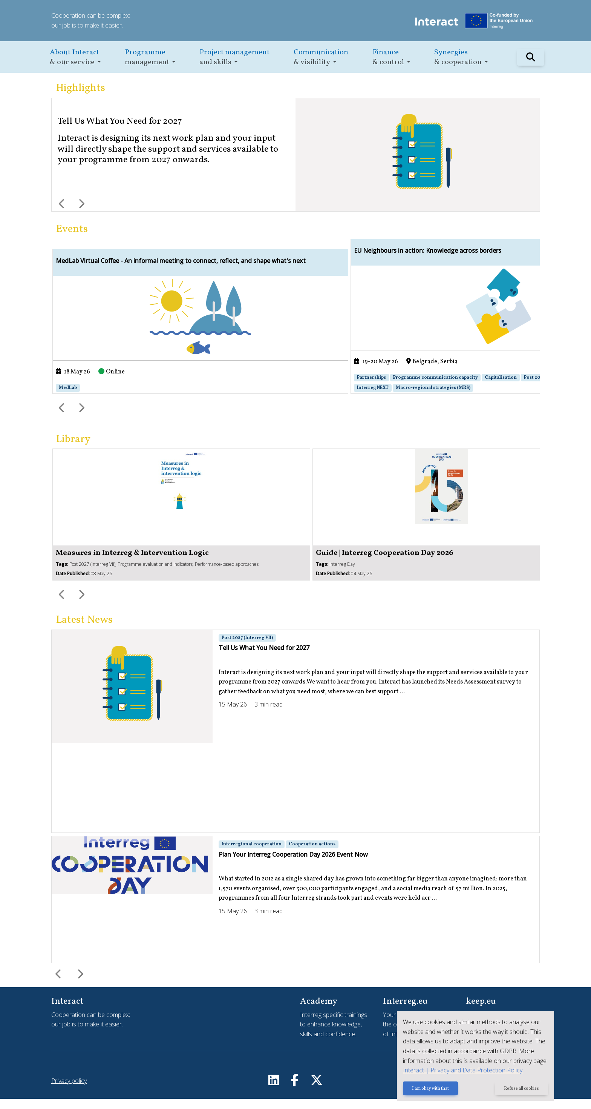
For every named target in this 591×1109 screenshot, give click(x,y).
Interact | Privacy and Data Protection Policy (461, 1070)
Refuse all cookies (520, 1089)
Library (73, 449)
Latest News (84, 630)
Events (72, 229)
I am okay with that (428, 1089)
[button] (75, 57)
